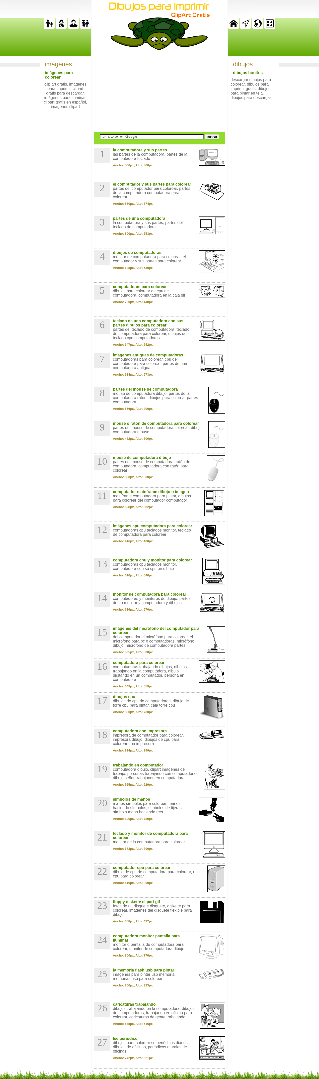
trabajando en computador (138, 765)
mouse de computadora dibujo (142, 457)
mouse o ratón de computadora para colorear (156, 423)
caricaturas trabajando (134, 1004)
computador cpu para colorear (141, 867)
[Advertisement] (159, 91)
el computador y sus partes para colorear (152, 184)
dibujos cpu (124, 697)
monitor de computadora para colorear (149, 594)
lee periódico (125, 1038)
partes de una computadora (139, 218)
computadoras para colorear (140, 287)
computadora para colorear (138, 662)
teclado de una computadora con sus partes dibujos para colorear (148, 323)
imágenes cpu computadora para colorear (152, 526)
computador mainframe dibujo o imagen (151, 492)
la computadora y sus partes (140, 150)
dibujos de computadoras (137, 252)
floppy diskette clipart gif (136, 902)
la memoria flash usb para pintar (143, 970)
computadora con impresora (140, 731)
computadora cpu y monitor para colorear (152, 560)
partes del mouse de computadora (145, 389)
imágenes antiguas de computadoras (148, 355)
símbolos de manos (131, 799)
